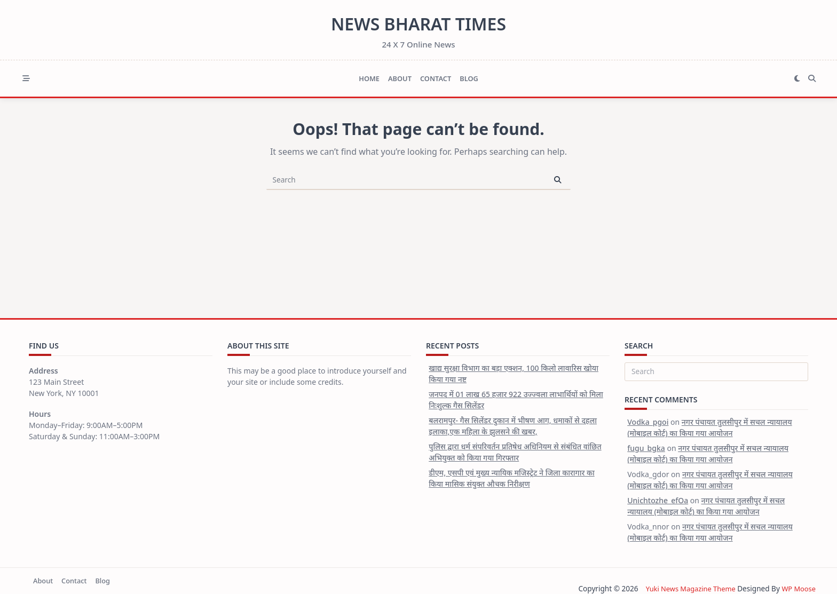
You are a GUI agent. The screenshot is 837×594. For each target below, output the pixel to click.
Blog (469, 78)
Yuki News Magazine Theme (685, 588)
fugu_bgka (646, 448)
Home (369, 78)
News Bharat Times (418, 23)
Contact (435, 78)
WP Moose (798, 588)
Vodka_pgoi (647, 422)
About (400, 78)
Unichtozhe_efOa (657, 500)
